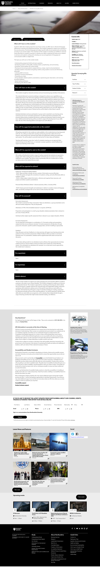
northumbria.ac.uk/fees (78, 179)
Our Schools (34, 543)
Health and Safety (74, 545)
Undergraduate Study (37, 539)
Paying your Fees (74, 541)
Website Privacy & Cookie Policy (58, 553)
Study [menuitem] (22, 3)
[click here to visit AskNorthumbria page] (79, 327)
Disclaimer (53, 555)
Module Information (76, 65)
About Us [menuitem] (58, 3)
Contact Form (23, 324)
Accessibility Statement (56, 551)
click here (73, 422)
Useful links (74, 537)
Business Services (55, 539)
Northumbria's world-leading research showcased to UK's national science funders (57, 483)
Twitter (72, 436)
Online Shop (73, 557)
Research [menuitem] (50, 3)
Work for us (54, 545)
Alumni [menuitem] (67, 3)
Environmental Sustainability (77, 547)
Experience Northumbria (78, 355)
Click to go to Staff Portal (76, 551)
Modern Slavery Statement (57, 557)
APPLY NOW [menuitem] (17, 40)
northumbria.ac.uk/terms (78, 175)
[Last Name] (28, 407)
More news (17, 492)
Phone (37, 411)
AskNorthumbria (76, 330)
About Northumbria (57, 537)
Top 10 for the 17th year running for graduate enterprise (38, 485)
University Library (36, 549)
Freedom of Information (56, 549)
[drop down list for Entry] (78, 407)
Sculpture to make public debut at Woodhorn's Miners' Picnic (21, 456)
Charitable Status (55, 547)
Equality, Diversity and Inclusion (78, 543)
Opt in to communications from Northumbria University (27, 415)
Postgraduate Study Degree (38, 541)
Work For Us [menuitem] (76, 3)
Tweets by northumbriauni (77, 439)
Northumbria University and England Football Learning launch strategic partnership (21, 485)
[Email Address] (48, 407)
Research (53, 541)
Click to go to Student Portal (77, 549)
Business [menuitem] (42, 3)
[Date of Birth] (38, 407)
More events (81, 499)
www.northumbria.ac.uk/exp (79, 170)
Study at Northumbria (22, 8)
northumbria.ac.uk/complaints (79, 189)
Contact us (73, 539)
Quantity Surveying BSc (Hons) (36, 8)
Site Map (53, 564)
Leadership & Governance (57, 543)
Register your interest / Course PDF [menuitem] (33, 40)
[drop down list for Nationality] (68, 407)
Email (14, 411)
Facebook (77, 436)
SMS (58, 411)
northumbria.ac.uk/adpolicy (79, 183)
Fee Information (75, 63)
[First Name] (18, 407)
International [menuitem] (32, 3)
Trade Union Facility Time (57, 559)
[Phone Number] (58, 407)
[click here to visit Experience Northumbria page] (79, 352)
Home (14, 8)
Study (33, 537)
